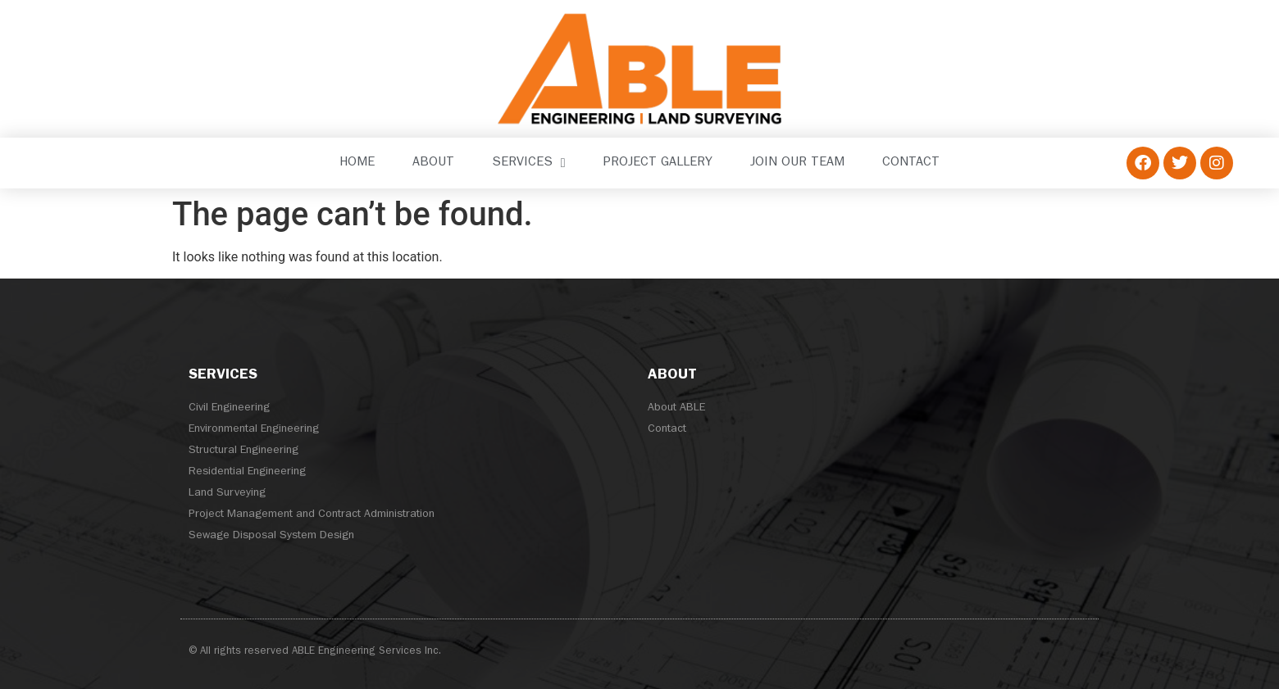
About (433, 163)
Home (357, 163)
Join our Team (797, 163)
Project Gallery (657, 163)
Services (529, 163)
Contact (911, 163)
